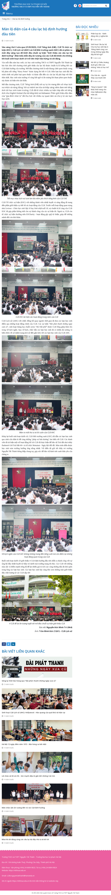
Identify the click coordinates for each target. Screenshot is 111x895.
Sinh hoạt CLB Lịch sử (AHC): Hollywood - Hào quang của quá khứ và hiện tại (33, 712)
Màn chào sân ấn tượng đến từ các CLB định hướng (23, 808)
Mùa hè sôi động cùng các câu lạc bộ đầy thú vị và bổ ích (25, 839)
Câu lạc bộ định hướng (21, 19)
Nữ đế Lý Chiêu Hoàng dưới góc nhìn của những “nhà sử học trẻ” (100, 64)
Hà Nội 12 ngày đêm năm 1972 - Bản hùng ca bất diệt (24, 744)
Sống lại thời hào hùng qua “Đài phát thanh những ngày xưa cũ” (29, 681)
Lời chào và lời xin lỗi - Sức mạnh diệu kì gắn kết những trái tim (28, 776)
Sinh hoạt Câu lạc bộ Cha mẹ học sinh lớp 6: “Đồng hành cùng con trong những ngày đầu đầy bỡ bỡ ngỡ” (100, 49)
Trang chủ (6, 19)
